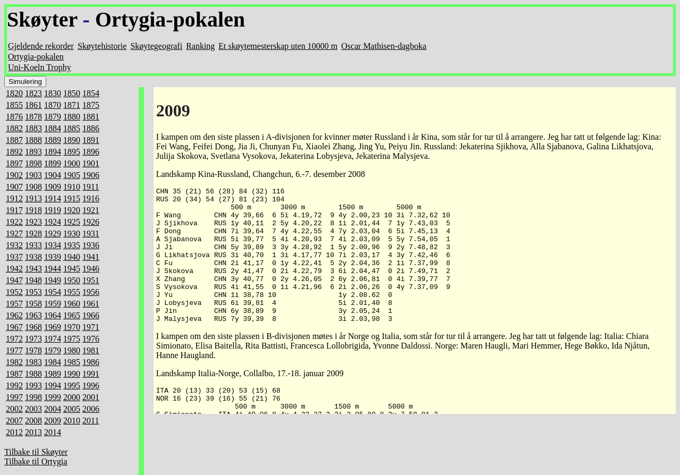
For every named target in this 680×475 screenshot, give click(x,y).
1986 (90, 362)
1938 (33, 256)
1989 (52, 373)
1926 (90, 221)
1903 (33, 175)
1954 (52, 291)
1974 (52, 338)
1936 (90, 245)
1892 (14, 151)
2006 (90, 408)
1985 (71, 362)
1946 (90, 268)
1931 (90, 233)
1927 (14, 233)
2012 (14, 432)
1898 (33, 163)
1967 (14, 327)
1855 (14, 104)
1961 (90, 303)
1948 (33, 280)
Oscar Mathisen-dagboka (383, 45)
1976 (90, 338)
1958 (33, 303)
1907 (14, 186)
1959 (52, 303)
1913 (33, 198)
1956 (90, 291)
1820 (14, 93)
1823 (33, 93)
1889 (52, 140)
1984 (52, 362)
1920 (71, 210)
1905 (71, 175)
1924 (52, 221)
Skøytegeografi (156, 45)
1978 (33, 350)
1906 (90, 175)
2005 (71, 408)
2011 (90, 420)
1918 (33, 210)
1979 (52, 350)
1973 (33, 338)
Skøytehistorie (102, 45)
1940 (71, 256)
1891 (90, 140)
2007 (14, 420)
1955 (71, 291)
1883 (33, 128)
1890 (71, 140)
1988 (33, 373)
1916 (90, 198)
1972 (14, 338)
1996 (90, 385)
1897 (14, 163)
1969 (52, 327)
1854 (90, 93)
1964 (52, 315)
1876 (14, 116)
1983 (33, 362)
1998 (33, 397)
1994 (52, 385)
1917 (14, 210)
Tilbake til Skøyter (35, 451)
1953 (33, 291)
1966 (90, 315)
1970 (71, 327)
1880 (71, 116)
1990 (71, 373)
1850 (71, 93)
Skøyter (42, 19)
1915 (71, 198)
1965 (71, 315)
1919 (52, 210)
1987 (14, 373)
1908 (33, 186)
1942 (14, 268)
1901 (90, 163)
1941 (90, 256)
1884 (52, 128)
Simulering (25, 82)
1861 (33, 104)
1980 (71, 350)
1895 (71, 151)
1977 (14, 350)
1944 (52, 268)
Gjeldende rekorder (41, 45)
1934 (52, 245)
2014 (52, 432)
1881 (90, 116)
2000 (71, 397)
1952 (14, 291)
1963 (33, 315)
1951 (90, 280)
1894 (52, 151)
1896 (90, 151)
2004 (52, 408)
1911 (90, 186)
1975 (71, 338)
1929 (52, 233)
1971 (90, 327)
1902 (14, 175)
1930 (71, 233)
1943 (33, 268)
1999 (52, 397)
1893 (33, 151)
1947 (14, 280)
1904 (52, 175)
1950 (71, 280)
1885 (71, 128)
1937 (14, 256)
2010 (71, 420)
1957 (14, 303)
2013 (33, 432)
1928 (33, 233)
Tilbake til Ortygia (35, 461)
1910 (71, 186)
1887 (14, 140)
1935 (71, 245)
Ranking (200, 45)
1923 (33, 221)
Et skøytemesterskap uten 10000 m (277, 45)
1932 (14, 245)
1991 (90, 373)
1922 (14, 221)
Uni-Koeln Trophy (39, 67)
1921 (90, 210)
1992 (14, 385)
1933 (33, 245)
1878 (33, 116)
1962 (14, 315)
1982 (14, 362)
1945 (71, 268)
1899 (52, 163)
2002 (14, 408)
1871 (71, 104)
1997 (14, 397)
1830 (52, 93)
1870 (52, 104)
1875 (90, 104)
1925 (71, 221)
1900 (71, 163)
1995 (71, 385)
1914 (52, 198)
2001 (90, 397)
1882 (14, 128)
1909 (52, 186)
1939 (52, 256)
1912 (14, 198)
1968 (33, 327)
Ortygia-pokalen (170, 19)
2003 (33, 408)
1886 (90, 128)
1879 (52, 116)
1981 (90, 350)
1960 (71, 303)
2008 (33, 420)
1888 (33, 140)
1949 (52, 280)
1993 (33, 385)
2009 (52, 420)
